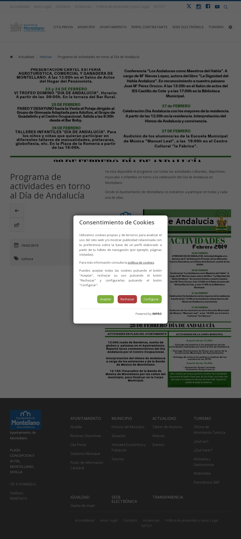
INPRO (157, 314)
